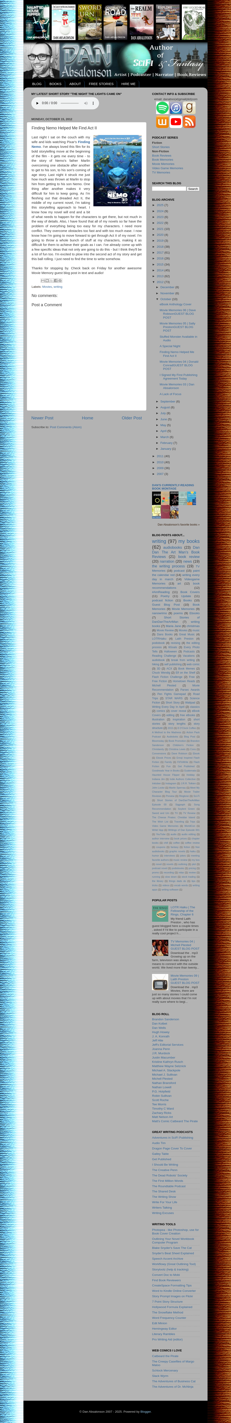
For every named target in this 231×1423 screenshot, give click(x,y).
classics (195, 706)
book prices (180, 838)
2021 (160, 229)
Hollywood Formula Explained (172, 1307)
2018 (160, 246)
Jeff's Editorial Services (167, 1044)
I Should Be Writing (165, 1164)
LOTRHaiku (159, 638)
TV (176, 813)
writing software (170, 889)
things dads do (177, 881)
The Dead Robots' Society (169, 1175)
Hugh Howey (160, 1032)
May (163, 425)
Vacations (189, 655)
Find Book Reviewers (166, 1280)
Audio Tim (159, 1143)
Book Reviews (161, 155)
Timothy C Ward (163, 1108)
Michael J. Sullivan (164, 1074)
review (192, 872)
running (156, 876)
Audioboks (172, 736)
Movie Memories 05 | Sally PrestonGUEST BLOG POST (177, 327)
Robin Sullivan (161, 1095)
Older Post (132, 418)
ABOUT (75, 84)
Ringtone (184, 796)
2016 (160, 258)
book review (189, 557)
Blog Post (189, 736)
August (165, 407)
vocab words (181, 885)
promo (155, 872)
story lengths (176, 723)
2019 (160, 240)
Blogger (145, 1411)
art (179, 583)
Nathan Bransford (164, 1083)
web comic (193, 664)
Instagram (170, 783)
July (163, 413)
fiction (187, 847)
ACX (169, 668)
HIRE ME (128, 84)
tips (193, 881)
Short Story (173, 702)
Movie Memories (163, 164)
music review (180, 860)
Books (187, 600)
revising (175, 643)
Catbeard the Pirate (165, 1356)
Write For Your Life (164, 1202)
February (166, 443)
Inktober (156, 783)
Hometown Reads (184, 681)
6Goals (172, 647)
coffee (176, 842)
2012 (160, 282)
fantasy (175, 847)
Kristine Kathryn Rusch (167, 1061)
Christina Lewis (177, 749)
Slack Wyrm (160, 1376)
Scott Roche (160, 1100)
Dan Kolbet (159, 1023)
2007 (160, 474)
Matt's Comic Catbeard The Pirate (175, 1121)
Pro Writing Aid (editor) (167, 1339)
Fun (168, 766)
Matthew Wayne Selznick (169, 1066)
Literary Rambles (163, 1334)
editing (170, 715)
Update (186, 596)
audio (173, 834)
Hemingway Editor (164, 1328)
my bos (196, 860)
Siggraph (180, 804)
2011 (160, 456)
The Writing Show (164, 1196)
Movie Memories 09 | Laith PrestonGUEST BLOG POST (185, 979)
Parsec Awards (190, 689)
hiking (155, 664)
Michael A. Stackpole (166, 1070)
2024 (160, 211)
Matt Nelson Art (162, 1117)
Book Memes (186, 668)
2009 (160, 468)
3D (158, 668)
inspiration (179, 719)
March (165, 437)
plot (194, 864)
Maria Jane (173, 626)
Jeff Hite (157, 1040)
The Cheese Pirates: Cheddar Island (173, 817)
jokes (183, 855)
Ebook (196, 753)
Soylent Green (186, 808)
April (163, 431)
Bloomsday (158, 741)
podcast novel (159, 868)
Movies (47, 286)
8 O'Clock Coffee (187, 728)
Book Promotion (177, 741)
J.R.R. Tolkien (188, 783)
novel (159, 864)
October (166, 299)
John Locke (158, 787)
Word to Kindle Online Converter (174, 1291)
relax (181, 872)
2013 (160, 276)
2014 (160, 270)
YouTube (161, 834)
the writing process (168, 566)
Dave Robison (179, 753)
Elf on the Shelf (185, 672)
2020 (160, 234)
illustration (158, 719)
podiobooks (178, 868)
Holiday (191, 774)
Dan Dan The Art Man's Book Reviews (176, 552)
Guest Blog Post (166, 604)
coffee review (192, 842)
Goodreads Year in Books (166, 770)
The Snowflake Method (167, 1312)
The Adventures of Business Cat (174, 1381)
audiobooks (172, 547)
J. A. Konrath (160, 1036)
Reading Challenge (164, 655)
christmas (193, 626)
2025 (160, 205)
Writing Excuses (163, 1213)
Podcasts (189, 651)
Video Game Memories (167, 168)
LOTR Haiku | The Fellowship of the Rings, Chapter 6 (183, 911)
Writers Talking (162, 1207)
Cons (193, 749)
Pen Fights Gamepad (171, 694)
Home (87, 418)
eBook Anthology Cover (176, 304)
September (168, 401)
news (187, 561)
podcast (179, 570)
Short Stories (161, 147)
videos (165, 885)
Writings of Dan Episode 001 (184, 830)
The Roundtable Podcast (169, 1186)
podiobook (158, 643)
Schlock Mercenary (165, 1370)
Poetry (165, 596)
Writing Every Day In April (168, 706)
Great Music (187, 634)
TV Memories (161, 172)
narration (167, 561)
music (196, 630)
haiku (193, 851)
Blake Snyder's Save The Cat (172, 1248)
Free (192, 677)
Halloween (170, 651)
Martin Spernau (177, 787)
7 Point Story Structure (167, 1301)
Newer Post (42, 418)
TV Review (189, 813)
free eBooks (187, 715)
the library (157, 881)
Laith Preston (184, 638)
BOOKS (55, 84)
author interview (160, 838)
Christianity (158, 749)
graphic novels (177, 851)
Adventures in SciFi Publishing (172, 1137)
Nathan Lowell (161, 1087)
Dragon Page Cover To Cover (172, 1148)
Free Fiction (159, 681)
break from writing (183, 660)
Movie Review (165, 630)
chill (166, 842)
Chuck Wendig (161, 672)
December (167, 287)
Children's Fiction (183, 745)
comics (161, 711)
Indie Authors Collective (183, 779)
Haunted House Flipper (166, 774)
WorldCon (189, 826)
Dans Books (165, 634)
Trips (192, 821)
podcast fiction (162, 600)
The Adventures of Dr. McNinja (172, 1386)
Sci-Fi (196, 796)
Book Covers (190, 592)
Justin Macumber (163, 1057)
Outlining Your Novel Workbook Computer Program (173, 1240)
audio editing (189, 834)
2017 (160, 252)
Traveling (179, 821)
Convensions (159, 753)
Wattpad (190, 702)
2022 (160, 223)
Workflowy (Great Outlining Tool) (174, 1264)
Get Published (186, 766)
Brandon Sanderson (165, 1019)
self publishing (173, 664)
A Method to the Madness (166, 732)
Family (168, 762)
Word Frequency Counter (169, 1318)
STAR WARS (173, 698)
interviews (169, 855)
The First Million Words (167, 1180)
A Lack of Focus (170, 394)
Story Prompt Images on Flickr (172, 1296)
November (167, 293)
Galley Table (160, 1153)
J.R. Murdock (161, 1053)
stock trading (189, 876)
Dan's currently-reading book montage (173, 486)
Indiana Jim (158, 779)
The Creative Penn (165, 1170)
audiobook (158, 660)
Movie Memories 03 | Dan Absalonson (177, 386)
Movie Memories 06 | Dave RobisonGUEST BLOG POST (178, 313)
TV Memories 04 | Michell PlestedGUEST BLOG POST (185, 945)
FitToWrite (182, 762)
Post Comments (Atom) (66, 427)
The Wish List (160, 821)
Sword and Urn (160, 813)
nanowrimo (159, 613)
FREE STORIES (101, 84)
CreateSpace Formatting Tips (172, 1285)
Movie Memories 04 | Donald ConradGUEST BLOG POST (179, 365)
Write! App (157, 830)
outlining (182, 864)
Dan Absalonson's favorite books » (179, 524)
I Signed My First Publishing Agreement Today (178, 376)
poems (178, 613)
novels (169, 864)
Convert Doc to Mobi (166, 1275)
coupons (160, 847)
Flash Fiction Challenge (167, 677)
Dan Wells (159, 1028)
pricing (192, 868)
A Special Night (170, 346)
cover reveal (178, 711)
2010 (160, 462)
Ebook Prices (163, 757)
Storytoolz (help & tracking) (170, 1269)
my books (189, 541)
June (164, 419)
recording (169, 872)
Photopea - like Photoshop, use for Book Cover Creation (175, 1231)
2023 (160, 217)
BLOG (37, 84)
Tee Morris (159, 1104)
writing (58, 286)
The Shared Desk (164, 1191)
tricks (155, 885)
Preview (170, 796)
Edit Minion (159, 1323)
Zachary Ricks (161, 1113)
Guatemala (190, 770)
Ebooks (194, 613)
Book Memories (162, 159)
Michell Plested (164, 685)
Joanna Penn (161, 1049)
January (166, 448)
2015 (160, 264)
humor (155, 855)
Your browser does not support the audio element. (65, 103)
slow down (171, 876)
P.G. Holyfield (161, 1091)
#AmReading (161, 592)
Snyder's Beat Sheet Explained (173, 1253)
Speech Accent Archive (167, 1258)
